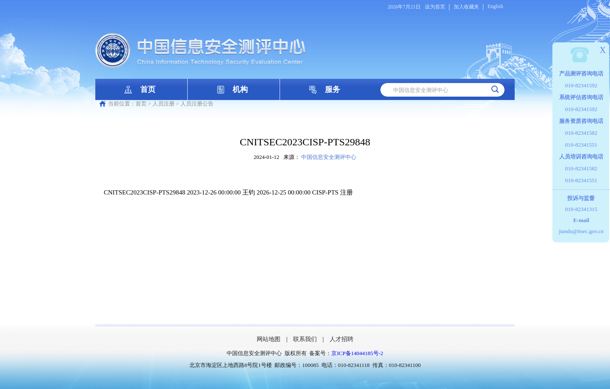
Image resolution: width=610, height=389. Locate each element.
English (495, 6)
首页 (147, 89)
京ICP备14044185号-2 (357, 353)
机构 (240, 89)
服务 (332, 89)
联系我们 (305, 339)
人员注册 (163, 103)
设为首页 (435, 7)
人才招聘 (341, 339)
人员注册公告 (197, 103)
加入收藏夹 (466, 7)
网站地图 (268, 339)
